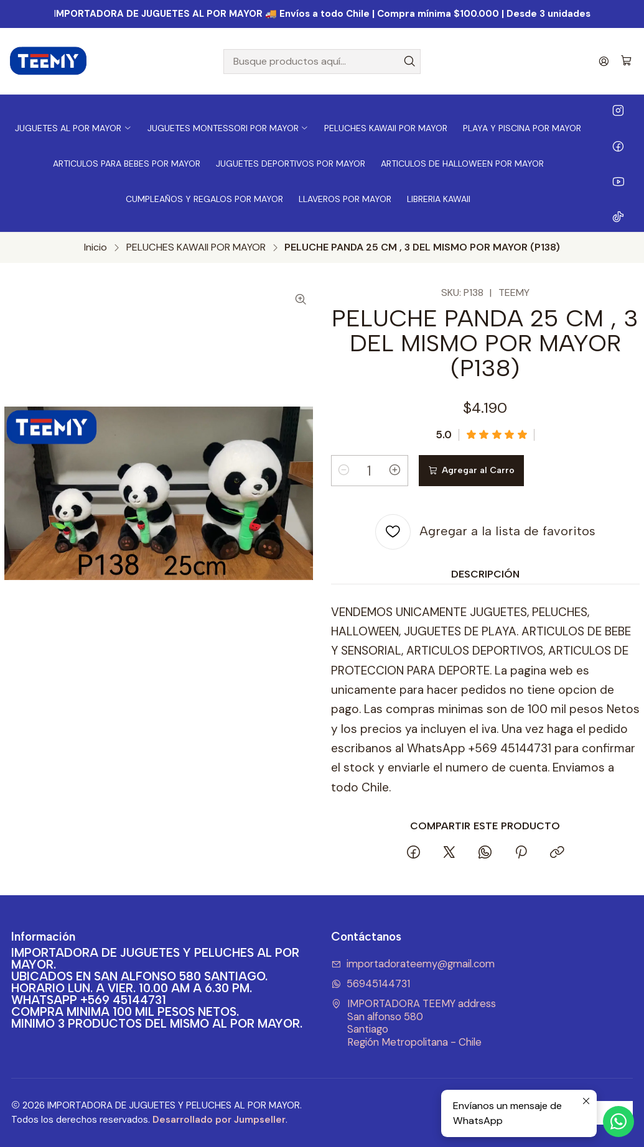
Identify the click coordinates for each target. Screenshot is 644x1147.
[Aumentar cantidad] (395, 471)
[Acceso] (604, 61)
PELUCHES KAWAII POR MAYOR (196, 247)
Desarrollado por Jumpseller (219, 1119)
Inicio (95, 247)
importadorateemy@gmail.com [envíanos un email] (413, 963)
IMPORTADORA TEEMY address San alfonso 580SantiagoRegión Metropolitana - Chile (414, 1023)
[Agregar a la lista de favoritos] (485, 532)
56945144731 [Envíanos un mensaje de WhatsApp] (371, 983)
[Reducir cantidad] (344, 471)
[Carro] (626, 61)
